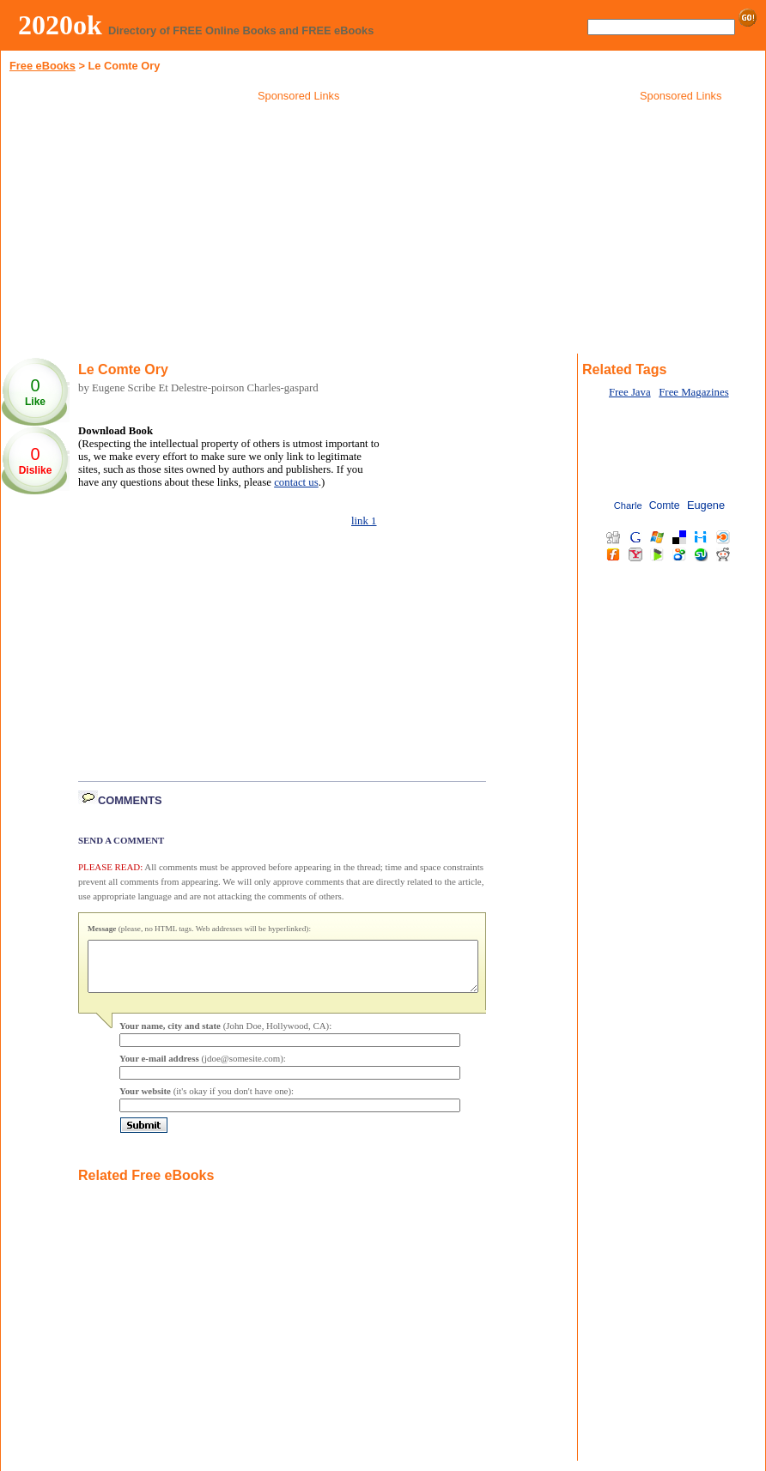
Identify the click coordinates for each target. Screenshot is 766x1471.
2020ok (60, 24)
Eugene (706, 505)
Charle (628, 505)
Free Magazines (693, 392)
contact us (296, 482)
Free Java (630, 392)
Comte (664, 505)
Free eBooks (42, 65)
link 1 (364, 521)
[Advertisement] (299, 231)
